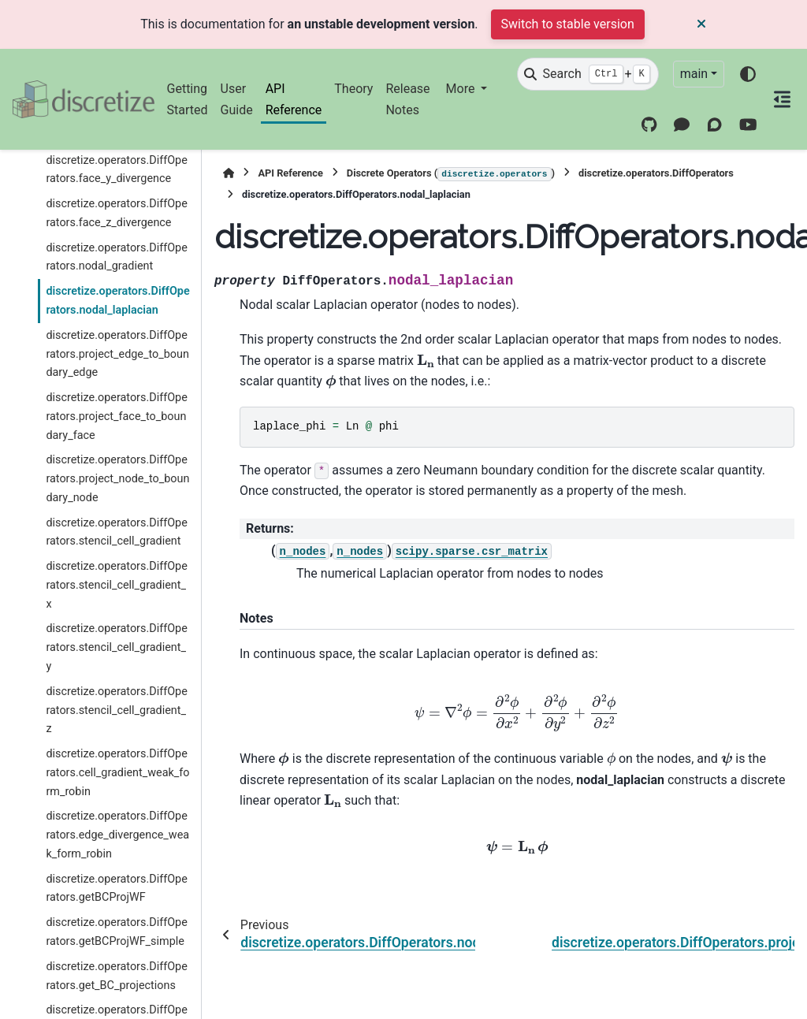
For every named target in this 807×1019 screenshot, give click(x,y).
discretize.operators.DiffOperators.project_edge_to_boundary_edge (117, 354)
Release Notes (407, 99)
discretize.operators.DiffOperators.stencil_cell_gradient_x (116, 585)
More (462, 88)
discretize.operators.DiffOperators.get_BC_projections (116, 976)
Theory (353, 88)
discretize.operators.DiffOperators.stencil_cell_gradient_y (116, 647)
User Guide (237, 99)
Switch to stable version (567, 24)
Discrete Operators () (451, 174)
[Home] (228, 173)
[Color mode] (747, 74)
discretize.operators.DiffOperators (656, 173)
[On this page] (782, 99)
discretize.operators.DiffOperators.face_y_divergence (116, 170)
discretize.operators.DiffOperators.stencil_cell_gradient (116, 532)
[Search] (588, 74)
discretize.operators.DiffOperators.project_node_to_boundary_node (117, 478)
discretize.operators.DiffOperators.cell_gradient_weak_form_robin (117, 772)
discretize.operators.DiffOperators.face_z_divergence (116, 213)
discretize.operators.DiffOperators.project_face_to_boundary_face (116, 416)
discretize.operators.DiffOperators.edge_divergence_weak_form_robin (117, 835)
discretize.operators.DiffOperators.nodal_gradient (116, 257)
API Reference (294, 99)
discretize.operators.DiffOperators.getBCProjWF (116, 888)
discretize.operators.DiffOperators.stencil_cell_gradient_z (116, 710)
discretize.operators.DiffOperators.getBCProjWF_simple (116, 932)
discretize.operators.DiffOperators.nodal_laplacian (117, 301)
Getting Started (187, 99)
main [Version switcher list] (694, 73)
